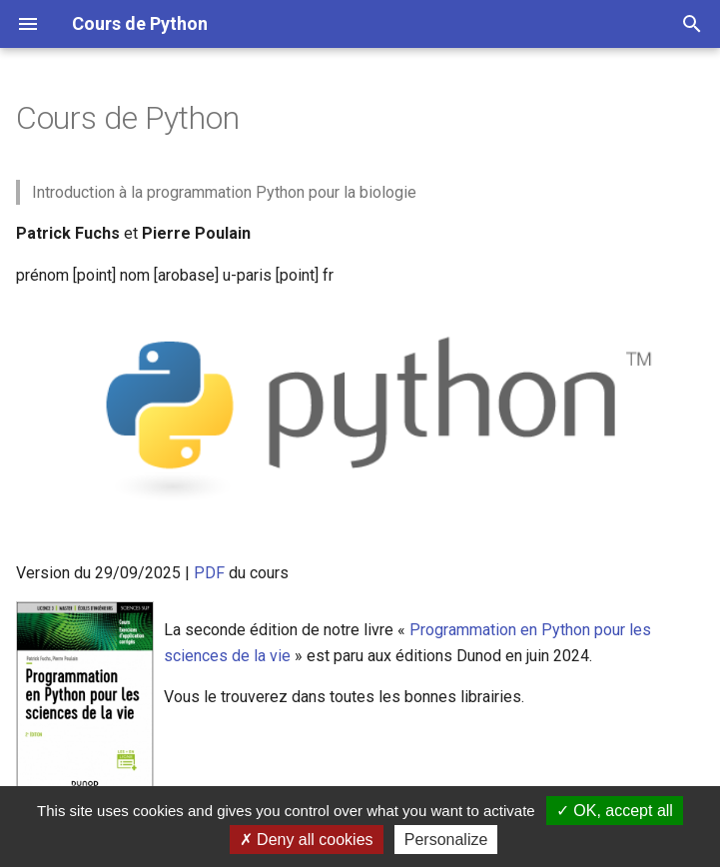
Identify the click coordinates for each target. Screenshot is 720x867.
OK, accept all (614, 810)
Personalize (446, 839)
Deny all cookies (306, 839)
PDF (209, 572)
